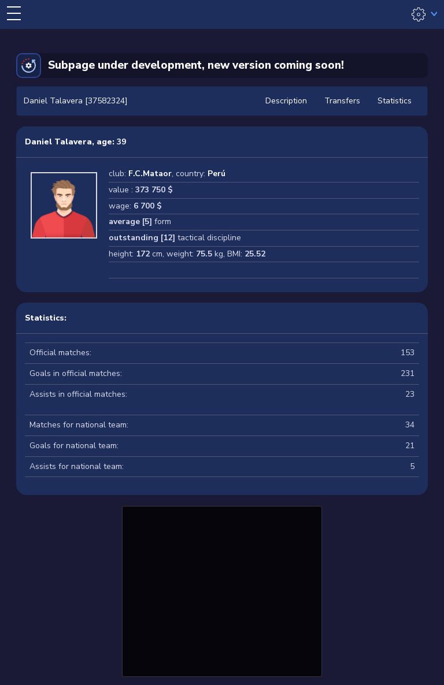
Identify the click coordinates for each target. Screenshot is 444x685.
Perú (216, 173)
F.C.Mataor (150, 173)
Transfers (342, 100)
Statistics (395, 100)
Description (286, 100)
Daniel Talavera (58, 141)
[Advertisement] (222, 590)
